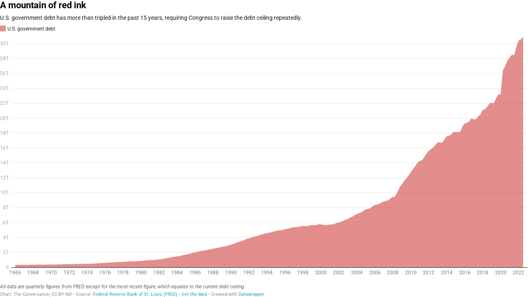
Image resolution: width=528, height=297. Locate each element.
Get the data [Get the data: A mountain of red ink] (194, 294)
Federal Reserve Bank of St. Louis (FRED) (136, 294)
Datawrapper (251, 294)
